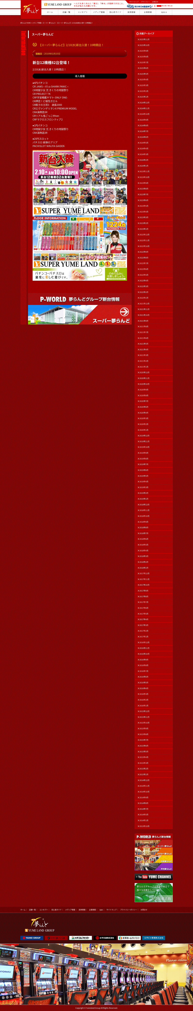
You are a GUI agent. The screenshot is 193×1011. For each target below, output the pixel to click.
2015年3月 (143, 763)
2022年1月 (143, 297)
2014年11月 (144, 786)
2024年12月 (144, 102)
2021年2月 (143, 361)
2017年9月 (143, 590)
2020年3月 (143, 418)
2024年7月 (143, 131)
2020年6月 (143, 407)
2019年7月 (143, 464)
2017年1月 (143, 636)
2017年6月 (143, 608)
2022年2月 (143, 292)
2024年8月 (143, 125)
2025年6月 (143, 68)
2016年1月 (143, 705)
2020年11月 (144, 378)
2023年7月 (143, 194)
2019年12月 (144, 435)
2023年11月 (144, 171)
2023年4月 (143, 211)
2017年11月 (144, 579)
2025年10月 (144, 45)
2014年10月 (144, 791)
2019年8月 (143, 458)
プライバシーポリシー (128, 909)
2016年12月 (144, 642)
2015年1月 (143, 774)
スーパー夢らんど (49, 23)
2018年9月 (143, 521)
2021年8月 (143, 326)
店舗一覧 (32, 909)
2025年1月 (143, 96)
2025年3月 (143, 85)
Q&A (101, 909)
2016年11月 (144, 648)
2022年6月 (143, 269)
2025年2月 (143, 91)
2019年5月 (143, 476)
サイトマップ (133, 2)
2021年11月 (144, 309)
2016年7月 (143, 671)
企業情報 (92, 909)
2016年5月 (143, 682)
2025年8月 (143, 56)
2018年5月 (143, 544)
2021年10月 (144, 315)
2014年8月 (143, 803)
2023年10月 (144, 177)
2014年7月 (143, 809)
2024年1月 (143, 165)
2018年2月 (143, 562)
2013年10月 (144, 826)
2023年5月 (143, 206)
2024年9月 (143, 119)
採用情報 (82, 909)
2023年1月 (143, 229)
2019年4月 (143, 481)
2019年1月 (143, 498)
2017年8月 (143, 596)
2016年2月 (143, 699)
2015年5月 (143, 751)
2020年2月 (143, 424)
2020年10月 (144, 384)
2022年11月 (144, 240)
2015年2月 (143, 768)
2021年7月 (143, 332)
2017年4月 (143, 619)
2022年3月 (143, 286)
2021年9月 (143, 320)
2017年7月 (143, 602)
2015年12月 (144, 711)
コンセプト (43, 909)
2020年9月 (143, 389)
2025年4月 (143, 79)
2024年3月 (143, 154)
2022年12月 (144, 234)
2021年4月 (143, 349)
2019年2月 (143, 493)
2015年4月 (143, 757)
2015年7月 (143, 740)
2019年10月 (144, 447)
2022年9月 (143, 251)
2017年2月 (143, 630)
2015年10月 (144, 722)
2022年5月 (143, 275)
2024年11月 (144, 108)
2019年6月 (143, 470)
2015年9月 (143, 728)
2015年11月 (144, 717)
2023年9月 (143, 183)
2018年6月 (143, 539)
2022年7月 (143, 263)
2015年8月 (143, 734)
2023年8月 (143, 188)
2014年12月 (144, 780)
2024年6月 (143, 137)
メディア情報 (36, 23)
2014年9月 (143, 797)
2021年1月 (143, 366)
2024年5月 (143, 142)
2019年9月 (143, 452)
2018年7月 (143, 533)
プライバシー (145, 2)
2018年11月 (144, 510)
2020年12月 (144, 372)
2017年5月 (143, 613)
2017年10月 (144, 584)
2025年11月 (144, 39)
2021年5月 (143, 343)
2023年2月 (143, 223)
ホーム (22, 909)
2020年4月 (143, 412)
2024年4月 (143, 148)
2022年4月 (143, 280)
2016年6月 (143, 676)
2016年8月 (143, 665)
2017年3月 (143, 625)
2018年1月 (143, 567)
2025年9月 (143, 50)
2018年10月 (144, 516)
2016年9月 (143, 659)
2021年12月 (144, 303)
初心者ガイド (56, 909)
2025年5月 (143, 73)
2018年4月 (143, 550)
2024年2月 (143, 160)
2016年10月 (144, 653)
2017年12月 (144, 573)
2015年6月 (143, 745)
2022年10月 (144, 246)
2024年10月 (144, 114)
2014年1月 (143, 820)
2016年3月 (143, 694)
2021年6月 (143, 338)
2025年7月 (143, 62)
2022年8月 (143, 257)
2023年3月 (143, 217)
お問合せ (155, 2)
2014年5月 (143, 814)
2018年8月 (143, 527)
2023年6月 (143, 200)
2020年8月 (143, 395)
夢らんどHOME (25, 23)
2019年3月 (143, 487)
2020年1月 (143, 430)
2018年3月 (143, 556)
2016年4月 (143, 688)
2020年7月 (143, 401)
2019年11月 (144, 441)
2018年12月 (144, 504)
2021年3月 (143, 355)
